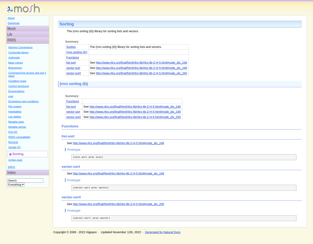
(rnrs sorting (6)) (76, 52)
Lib (9, 34)
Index (11, 172)
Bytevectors (15, 67)
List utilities (14, 116)
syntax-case (15, 159)
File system (15, 106)
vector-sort (73, 68)
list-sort (71, 62)
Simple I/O (14, 147)
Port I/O (12, 132)
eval (10, 96)
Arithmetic (14, 57)
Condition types (17, 81)
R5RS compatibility (19, 137)
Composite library (18, 52)
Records (13, 142)
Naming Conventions (20, 47)
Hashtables (14, 111)
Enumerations (16, 91)
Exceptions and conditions (23, 101)
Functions (72, 57)
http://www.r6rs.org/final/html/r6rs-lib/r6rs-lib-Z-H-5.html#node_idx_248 (141, 68)
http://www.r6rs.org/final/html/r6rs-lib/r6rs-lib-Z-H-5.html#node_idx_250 (141, 73)
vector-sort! (73, 73)
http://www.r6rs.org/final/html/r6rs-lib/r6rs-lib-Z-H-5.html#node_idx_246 (141, 62)
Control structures (18, 86)
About (11, 18)
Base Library (15, 62)
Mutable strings (17, 126)
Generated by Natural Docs (162, 233)
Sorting (71, 47)
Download (14, 23)
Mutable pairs (16, 121)
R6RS (11, 40)
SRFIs (11, 167)
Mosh (11, 28)
